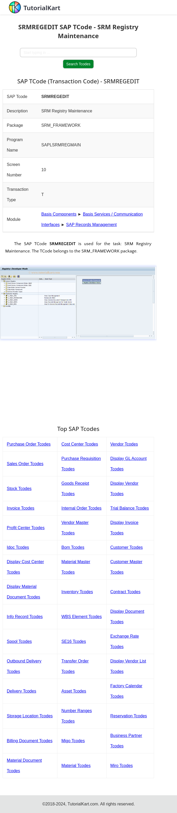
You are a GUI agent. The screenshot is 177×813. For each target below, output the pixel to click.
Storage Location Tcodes (30, 716)
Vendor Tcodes (124, 444)
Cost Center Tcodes (79, 444)
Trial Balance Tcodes (129, 508)
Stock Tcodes (19, 488)
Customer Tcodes (126, 547)
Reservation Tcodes (128, 716)
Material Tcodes (76, 765)
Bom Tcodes (72, 547)
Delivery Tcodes (21, 691)
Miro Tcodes (121, 765)
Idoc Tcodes (18, 547)
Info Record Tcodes (25, 616)
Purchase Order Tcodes (29, 444)
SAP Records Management (91, 224)
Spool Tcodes (19, 641)
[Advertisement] (78, 379)
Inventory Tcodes (77, 592)
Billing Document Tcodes (29, 741)
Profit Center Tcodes (26, 528)
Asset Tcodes (73, 691)
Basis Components (58, 214)
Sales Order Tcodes (25, 464)
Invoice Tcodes (20, 508)
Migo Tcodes (73, 741)
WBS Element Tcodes (81, 616)
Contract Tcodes (125, 592)
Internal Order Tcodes (81, 508)
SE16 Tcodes (73, 641)
